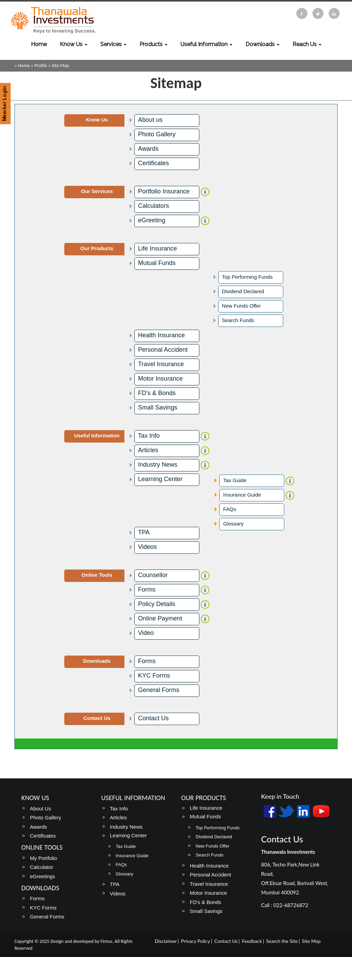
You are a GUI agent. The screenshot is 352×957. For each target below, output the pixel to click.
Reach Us (307, 44)
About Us (40, 808)
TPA (144, 532)
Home (39, 44)
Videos (147, 546)
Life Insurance (157, 248)
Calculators (153, 205)
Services (113, 44)
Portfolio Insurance (164, 191)
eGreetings (42, 876)
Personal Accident (163, 349)
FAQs (229, 509)
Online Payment (160, 618)
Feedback (252, 941)
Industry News (157, 464)
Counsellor (153, 575)
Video (146, 632)
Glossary (233, 524)
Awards (148, 148)
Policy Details (156, 603)
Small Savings (157, 407)
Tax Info (149, 435)
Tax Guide (234, 480)
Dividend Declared (243, 291)
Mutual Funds (157, 262)
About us (150, 119)
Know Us (73, 44)
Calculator (41, 867)
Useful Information (206, 44)
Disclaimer (166, 941)
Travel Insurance (161, 364)
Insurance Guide (242, 495)
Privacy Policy (195, 941)
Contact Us (153, 718)
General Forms (158, 690)
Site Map (311, 941)
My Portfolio (43, 858)
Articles (148, 450)
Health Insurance (161, 335)
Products (153, 44)
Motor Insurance (160, 378)
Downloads (262, 44)
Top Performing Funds (247, 277)
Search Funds (238, 320)
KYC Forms (154, 675)
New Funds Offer (241, 306)
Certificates (153, 163)
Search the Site (282, 941)
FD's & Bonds (157, 393)
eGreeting (151, 220)
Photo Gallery (157, 134)
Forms (147, 589)
